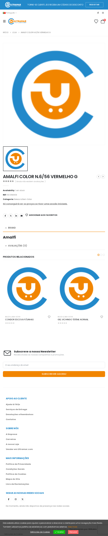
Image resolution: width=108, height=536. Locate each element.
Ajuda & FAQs (13, 404)
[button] (98, 255)
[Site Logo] (17, 21)
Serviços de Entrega (16, 409)
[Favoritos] (96, 21)
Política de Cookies (16, 474)
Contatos (11, 419)
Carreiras (11, 439)
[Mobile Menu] (5, 21)
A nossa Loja (12, 444)
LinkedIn (16, 215)
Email (21, 215)
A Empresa (11, 434)
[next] (103, 177)
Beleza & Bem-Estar (23, 199)
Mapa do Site (13, 479)
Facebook (5, 215)
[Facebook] (98, 13)
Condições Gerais (15, 469)
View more (72, 527)
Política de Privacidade (18, 464)
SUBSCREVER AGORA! (54, 374)
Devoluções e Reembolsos (19, 414)
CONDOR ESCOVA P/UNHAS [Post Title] (19, 319)
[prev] (99, 177)
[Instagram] (103, 13)
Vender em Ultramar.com (19, 449)
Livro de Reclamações (17, 484)
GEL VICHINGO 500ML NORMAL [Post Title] (73, 319)
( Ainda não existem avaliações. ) (30, 181)
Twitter (10, 215)
